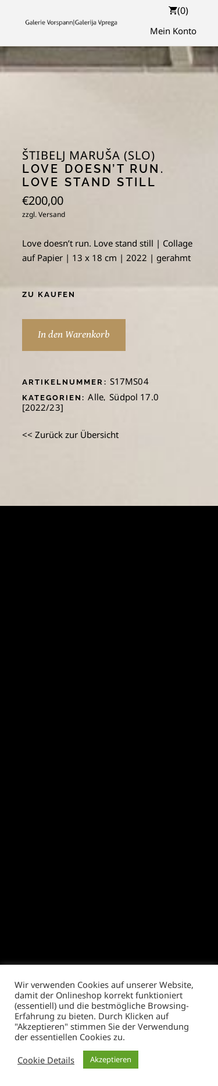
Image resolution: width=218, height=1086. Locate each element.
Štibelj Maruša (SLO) (88, 155)
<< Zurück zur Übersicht (70, 434)
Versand (51, 214)
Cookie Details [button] (45, 1060)
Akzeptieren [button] (110, 1059)
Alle (95, 397)
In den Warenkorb (74, 334)
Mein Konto (173, 31)
